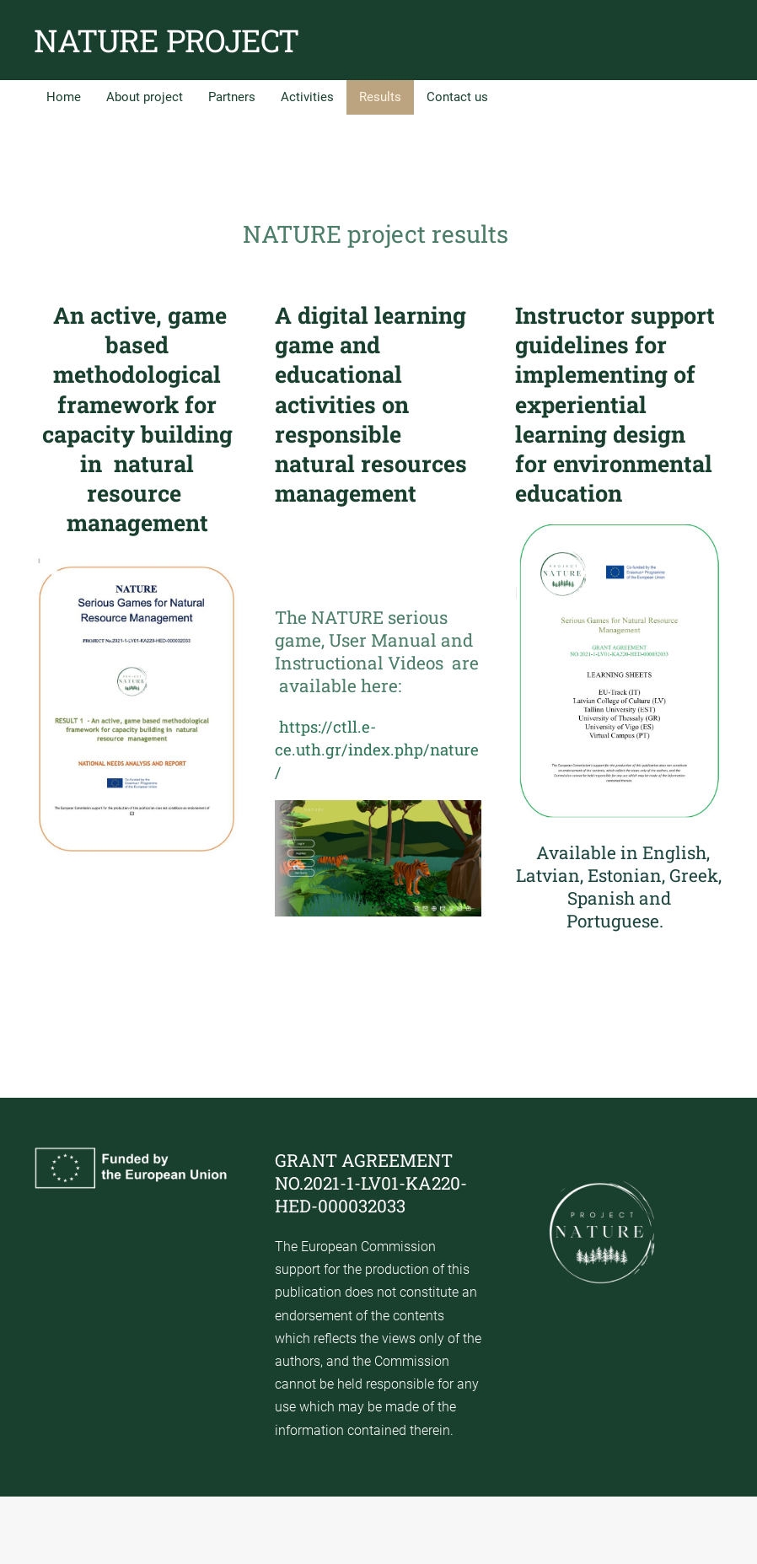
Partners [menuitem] (231, 97)
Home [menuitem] (63, 97)
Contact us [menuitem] (457, 97)
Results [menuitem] (380, 97)
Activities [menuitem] (307, 97)
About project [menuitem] (144, 97)
